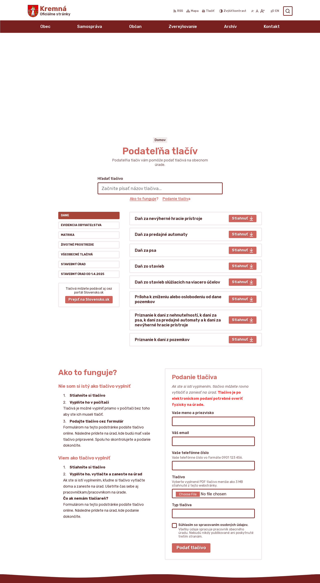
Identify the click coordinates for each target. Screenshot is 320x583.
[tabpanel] (195, 190)
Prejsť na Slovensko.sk (88, 211)
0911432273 (257, 545)
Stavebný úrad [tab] (73, 176)
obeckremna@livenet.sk (267, 550)
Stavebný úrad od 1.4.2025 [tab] (82, 185)
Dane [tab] (65, 127)
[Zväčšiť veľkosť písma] (262, 11)
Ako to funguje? (144, 110)
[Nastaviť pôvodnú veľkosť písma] (257, 11)
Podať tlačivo (191, 459)
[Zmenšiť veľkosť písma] (252, 11)
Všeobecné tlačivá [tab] (77, 166)
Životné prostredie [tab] (77, 156)
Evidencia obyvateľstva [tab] (81, 136)
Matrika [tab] (67, 146)
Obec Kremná (227, 572)
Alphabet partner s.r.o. (167, 572)
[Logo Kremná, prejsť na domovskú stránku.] (49, 11)
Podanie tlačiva (176, 110)
